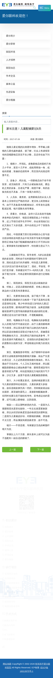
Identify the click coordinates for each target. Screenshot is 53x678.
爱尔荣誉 (10, 44)
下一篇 (40, 449)
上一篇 (12, 449)
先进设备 (10, 92)
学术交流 (10, 76)
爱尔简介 (10, 36)
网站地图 (7, 664)
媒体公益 (10, 84)
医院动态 (10, 68)
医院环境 (10, 52)
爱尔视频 (10, 100)
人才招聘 (10, 60)
